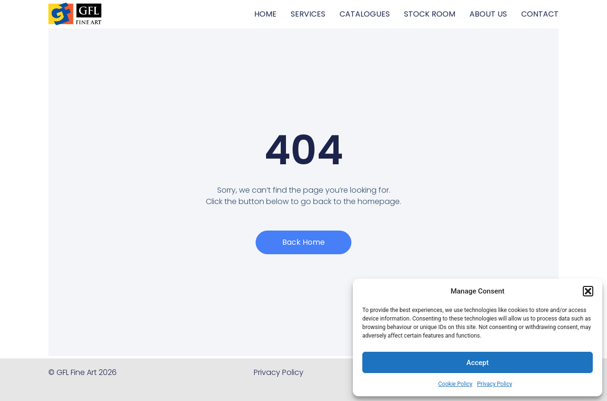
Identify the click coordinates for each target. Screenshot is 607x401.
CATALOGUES (365, 14)
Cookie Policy (455, 384)
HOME (265, 14)
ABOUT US (488, 14)
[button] (588, 291)
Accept (477, 362)
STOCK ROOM (429, 14)
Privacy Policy (494, 384)
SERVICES (308, 14)
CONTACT (540, 14)
